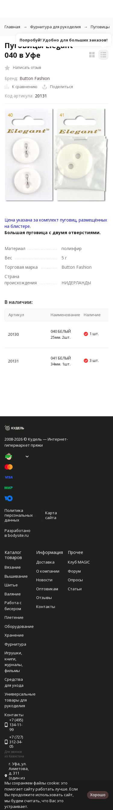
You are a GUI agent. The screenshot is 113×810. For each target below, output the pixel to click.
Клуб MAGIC (79, 562)
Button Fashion (35, 78)
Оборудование (19, 626)
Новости (44, 579)
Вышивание (16, 576)
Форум (74, 571)
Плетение (14, 617)
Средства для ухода (14, 682)
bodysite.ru (18, 535)
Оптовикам (47, 588)
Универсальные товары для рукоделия (20, 699)
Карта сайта (51, 515)
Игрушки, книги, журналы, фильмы (14, 661)
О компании (47, 571)
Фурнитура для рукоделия (55, 26)
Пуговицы (100, 26)
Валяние (13, 594)
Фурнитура (15, 644)
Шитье (11, 585)
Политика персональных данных (19, 515)
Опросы (75, 579)
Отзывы (44, 597)
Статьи (75, 588)
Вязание (13, 567)
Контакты (45, 606)
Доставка (45, 562)
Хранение (14, 635)
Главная (12, 26)
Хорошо (97, 794)
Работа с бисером (13, 605)
